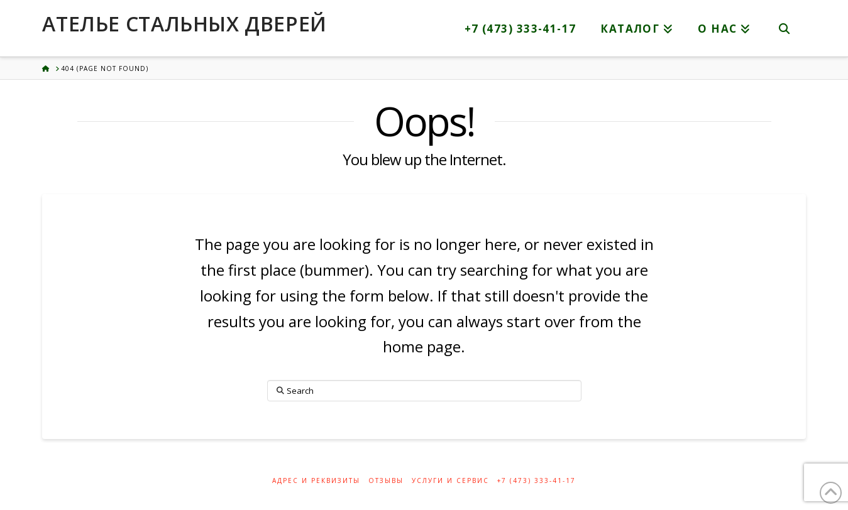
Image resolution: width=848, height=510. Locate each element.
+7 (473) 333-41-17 (536, 481)
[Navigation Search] (784, 28)
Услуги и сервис (450, 481)
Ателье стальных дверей (184, 24)
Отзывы (386, 481)
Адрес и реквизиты (316, 481)
